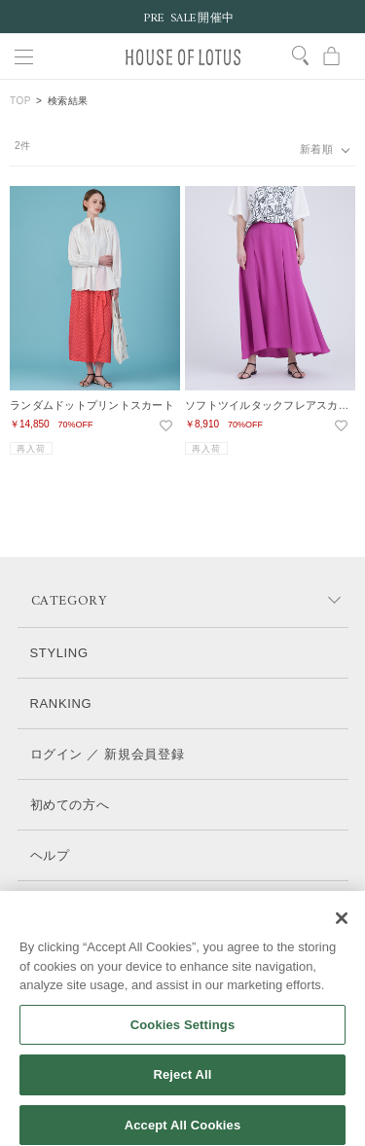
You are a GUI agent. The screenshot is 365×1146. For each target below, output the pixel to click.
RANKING (61, 703)
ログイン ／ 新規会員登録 (107, 754)
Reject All (182, 1086)
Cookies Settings (183, 1035)
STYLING (59, 653)
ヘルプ (50, 855)
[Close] (341, 929)
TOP (20, 100)
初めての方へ (70, 804)
